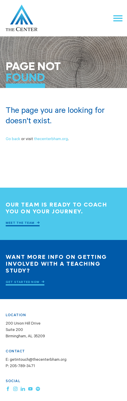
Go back (13, 139)
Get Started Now (22, 282)
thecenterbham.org (51, 139)
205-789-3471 (22, 366)
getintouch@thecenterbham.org (38, 360)
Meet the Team (20, 223)
